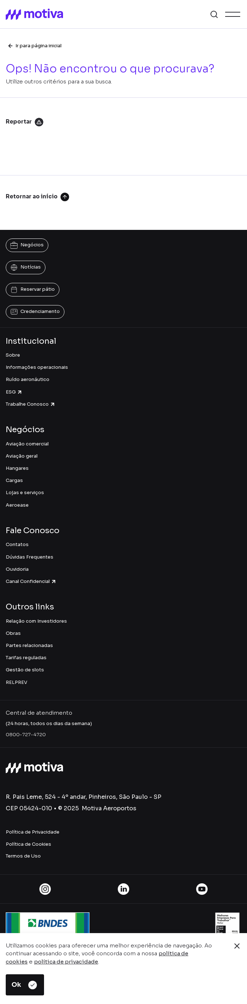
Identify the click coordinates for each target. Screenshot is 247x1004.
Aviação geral (22, 456)
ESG (14, 392)
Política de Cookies (28, 844)
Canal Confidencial (31, 581)
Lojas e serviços (25, 492)
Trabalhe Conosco (30, 404)
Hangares (17, 468)
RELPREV (16, 682)
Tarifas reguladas (26, 658)
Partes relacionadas (29, 645)
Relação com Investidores (36, 621)
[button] (214, 14)
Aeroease (17, 505)
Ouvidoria (17, 569)
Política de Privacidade (32, 832)
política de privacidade (66, 961)
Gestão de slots (25, 670)
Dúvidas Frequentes (29, 557)
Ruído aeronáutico (27, 379)
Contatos (17, 544)
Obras (13, 633)
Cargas (14, 480)
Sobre (13, 355)
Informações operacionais (37, 367)
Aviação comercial (27, 444)
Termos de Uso (23, 856)
